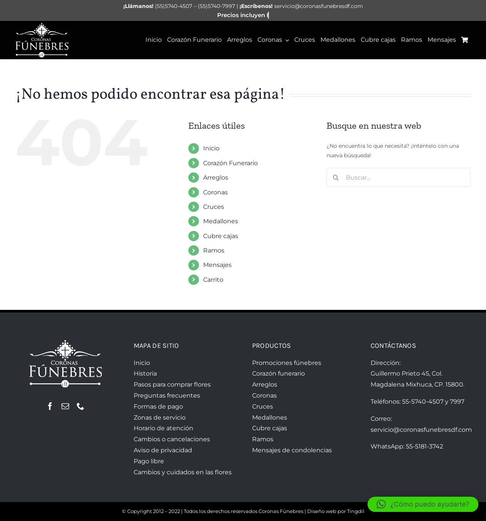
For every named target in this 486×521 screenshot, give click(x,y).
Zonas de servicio (160, 417)
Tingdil (355, 511)
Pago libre (149, 461)
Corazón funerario (278, 373)
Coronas (215, 192)
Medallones (220, 221)
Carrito (213, 279)
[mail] (65, 406)
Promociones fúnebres (286, 362)
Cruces (213, 206)
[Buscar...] (399, 177)
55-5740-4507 (422, 401)
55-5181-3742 (424, 446)
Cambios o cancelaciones (172, 439)
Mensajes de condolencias (292, 450)
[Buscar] (336, 177)
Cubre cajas (220, 236)
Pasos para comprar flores (172, 384)
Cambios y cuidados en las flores (183, 472)
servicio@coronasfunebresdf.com (421, 429)
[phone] (80, 406)
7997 (457, 401)
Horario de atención (163, 428)
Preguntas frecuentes (167, 395)
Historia (145, 373)
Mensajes (217, 264)
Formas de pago (158, 406)
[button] (423, 504)
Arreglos (215, 177)
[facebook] (50, 406)
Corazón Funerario (230, 163)
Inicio (211, 148)
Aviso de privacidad (163, 450)
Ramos (213, 250)
